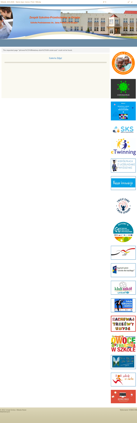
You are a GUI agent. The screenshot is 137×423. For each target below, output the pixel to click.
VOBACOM (133, 410)
